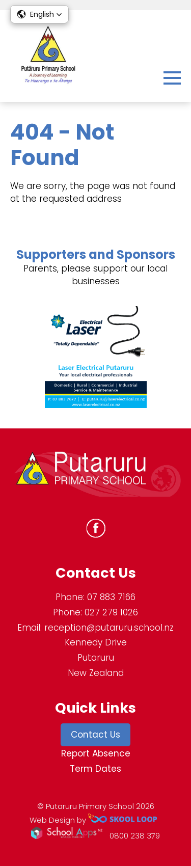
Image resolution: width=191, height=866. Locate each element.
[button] (39, 14)
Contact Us (95, 734)
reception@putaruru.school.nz (109, 627)
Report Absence (95, 753)
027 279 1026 (111, 612)
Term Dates (95, 769)
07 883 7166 (111, 597)
